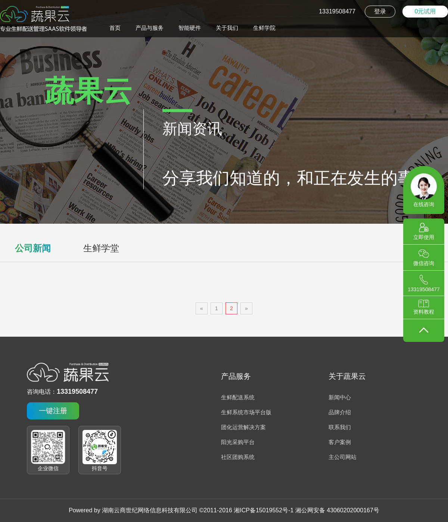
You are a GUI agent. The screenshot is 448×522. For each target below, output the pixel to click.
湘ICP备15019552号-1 (263, 510)
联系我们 (340, 427)
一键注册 (53, 411)
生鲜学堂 (101, 248)
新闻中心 (340, 397)
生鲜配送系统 (238, 397)
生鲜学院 (264, 28)
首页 (115, 28)
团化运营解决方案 (243, 427)
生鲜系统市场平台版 (246, 412)
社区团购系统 (238, 457)
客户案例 (340, 442)
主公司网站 (343, 457)
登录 (380, 11)
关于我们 (227, 28)
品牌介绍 (340, 412)
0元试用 (425, 11)
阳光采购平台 (238, 442)
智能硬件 (189, 28)
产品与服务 (150, 28)
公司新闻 (33, 248)
